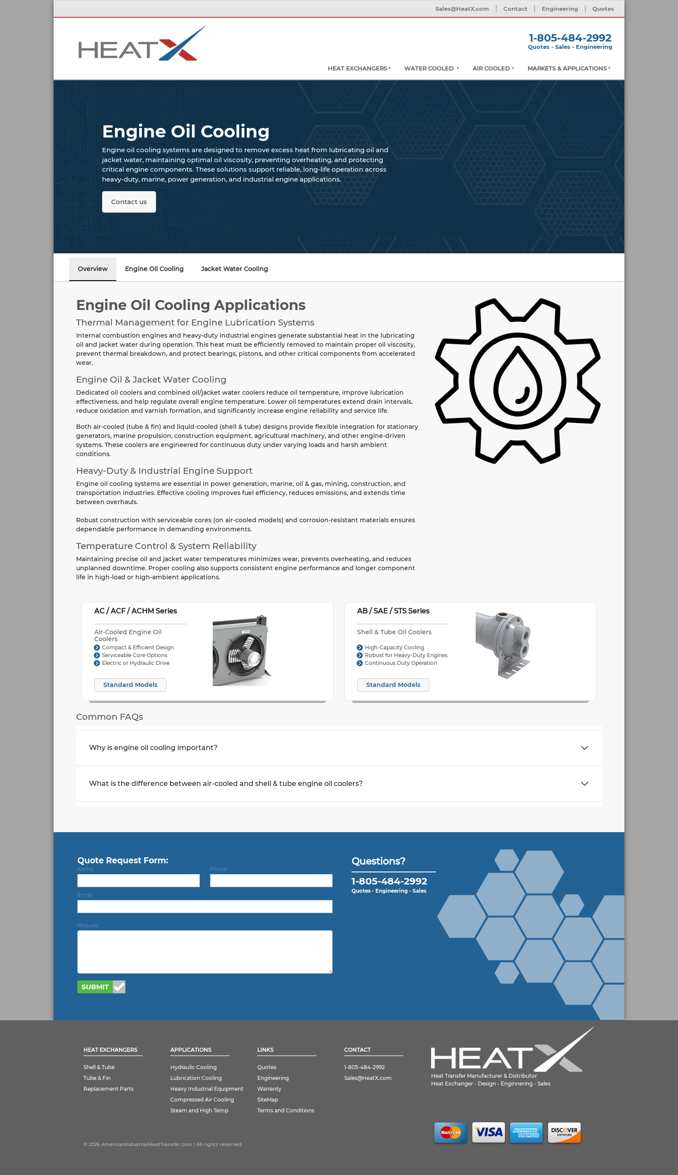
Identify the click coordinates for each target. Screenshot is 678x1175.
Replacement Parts (108, 1089)
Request (88, 925)
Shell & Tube (99, 1067)
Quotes (603, 8)
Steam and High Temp (199, 1110)
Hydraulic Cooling (193, 1067)
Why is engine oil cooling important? (153, 748)
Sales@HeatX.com (462, 8)
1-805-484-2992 (570, 38)
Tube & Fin (97, 1078)
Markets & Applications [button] (567, 68)
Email (84, 895)
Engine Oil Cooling (154, 269)
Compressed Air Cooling (202, 1099)
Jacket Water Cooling (234, 269)
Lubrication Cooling (196, 1078)
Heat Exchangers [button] (357, 68)
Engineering (560, 8)
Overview (93, 269)
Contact (515, 8)
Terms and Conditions (285, 1110)
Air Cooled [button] (491, 68)
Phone (218, 869)
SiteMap (267, 1099)
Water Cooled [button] (429, 68)
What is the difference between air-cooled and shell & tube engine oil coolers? (226, 783)
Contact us (129, 202)
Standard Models (130, 685)
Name (85, 869)
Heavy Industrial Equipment (206, 1089)
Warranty (269, 1089)
